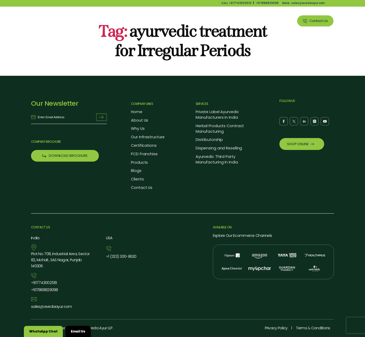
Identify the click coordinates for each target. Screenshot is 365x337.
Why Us (175, 20)
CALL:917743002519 (236, 3)
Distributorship (209, 139)
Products (198, 20)
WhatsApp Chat (43, 331)
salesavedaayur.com (51, 307)
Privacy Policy (276, 328)
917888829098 (267, 3)
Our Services (226, 20)
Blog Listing (256, 20)
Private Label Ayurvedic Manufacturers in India (217, 114)
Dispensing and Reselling (219, 148)
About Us (151, 20)
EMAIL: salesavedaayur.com (303, 3)
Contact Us (141, 187)
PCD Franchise (144, 154)
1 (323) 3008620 (121, 257)
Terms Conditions (313, 328)
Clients (281, 20)
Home (136, 111)
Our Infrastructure (148, 137)
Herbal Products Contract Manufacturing (220, 128)
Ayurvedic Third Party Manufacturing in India (217, 159)
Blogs (136, 170)
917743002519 (44, 283)
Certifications (144, 145)
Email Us (78, 331)
